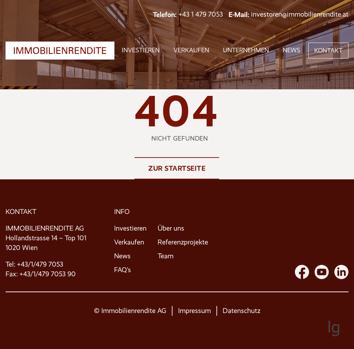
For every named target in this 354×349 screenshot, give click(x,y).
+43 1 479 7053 (200, 14)
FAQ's (122, 270)
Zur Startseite (176, 168)
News (291, 50)
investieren (141, 50)
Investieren (130, 228)
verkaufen (191, 50)
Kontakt (328, 50)
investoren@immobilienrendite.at (299, 14)
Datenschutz (241, 311)
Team (166, 256)
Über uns (171, 228)
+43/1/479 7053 (40, 264)
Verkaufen (129, 242)
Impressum (194, 311)
